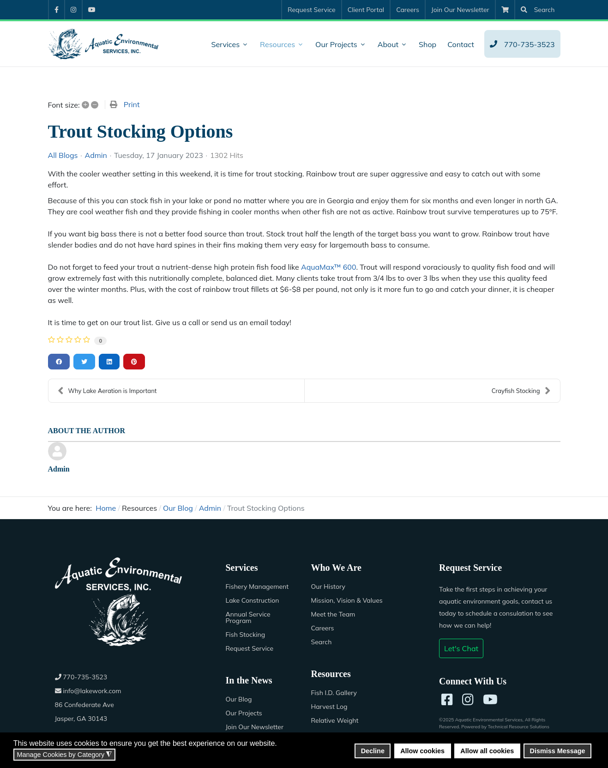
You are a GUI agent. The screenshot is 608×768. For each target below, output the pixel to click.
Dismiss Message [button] (557, 751)
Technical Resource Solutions (518, 727)
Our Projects (244, 713)
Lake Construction (252, 600)
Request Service (250, 648)
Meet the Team (333, 614)
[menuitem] (56, 9)
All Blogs (63, 155)
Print (132, 104)
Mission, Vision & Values (347, 600)
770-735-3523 (81, 677)
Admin (95, 155)
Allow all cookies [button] (487, 751)
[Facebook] (447, 699)
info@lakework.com (88, 691)
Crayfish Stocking (521, 390)
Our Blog (239, 699)
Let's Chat (461, 648)
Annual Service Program (248, 617)
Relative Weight (335, 720)
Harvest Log (329, 706)
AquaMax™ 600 (328, 267)
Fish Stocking (245, 634)
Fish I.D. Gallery (334, 693)
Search (321, 642)
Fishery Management (257, 586)
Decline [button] (373, 751)
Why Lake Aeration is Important (107, 390)
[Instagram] (468, 699)
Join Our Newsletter (255, 727)
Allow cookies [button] (422, 751)
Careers (322, 628)
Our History (328, 586)
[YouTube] (490, 699)
